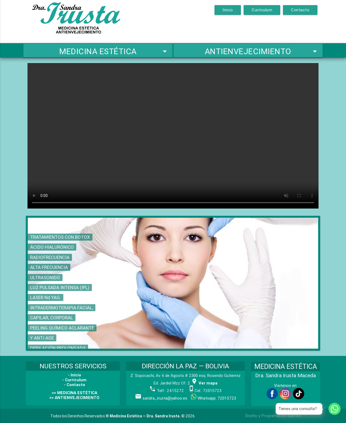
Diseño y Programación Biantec (273, 415)
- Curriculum (74, 379)
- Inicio (74, 374)
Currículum (262, 9)
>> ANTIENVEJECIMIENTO (74, 397)
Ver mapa (204, 383)
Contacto (300, 9)
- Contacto (74, 384)
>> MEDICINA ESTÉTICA (74, 392)
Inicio (228, 9)
